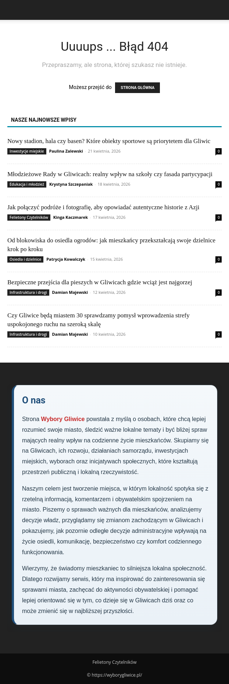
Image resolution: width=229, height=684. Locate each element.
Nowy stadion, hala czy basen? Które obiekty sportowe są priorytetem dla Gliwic (108, 141)
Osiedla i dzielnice (25, 259)
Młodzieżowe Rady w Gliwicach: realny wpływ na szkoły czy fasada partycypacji (109, 174)
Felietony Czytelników (29, 217)
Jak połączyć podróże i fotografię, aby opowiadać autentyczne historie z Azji (103, 207)
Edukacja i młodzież (27, 184)
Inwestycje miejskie (27, 151)
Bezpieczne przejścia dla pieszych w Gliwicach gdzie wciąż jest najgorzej (99, 282)
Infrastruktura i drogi (28, 292)
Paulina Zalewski (66, 151)
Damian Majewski (70, 292)
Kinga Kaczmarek (70, 217)
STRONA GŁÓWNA (137, 87)
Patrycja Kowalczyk (65, 259)
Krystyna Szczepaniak (71, 184)
